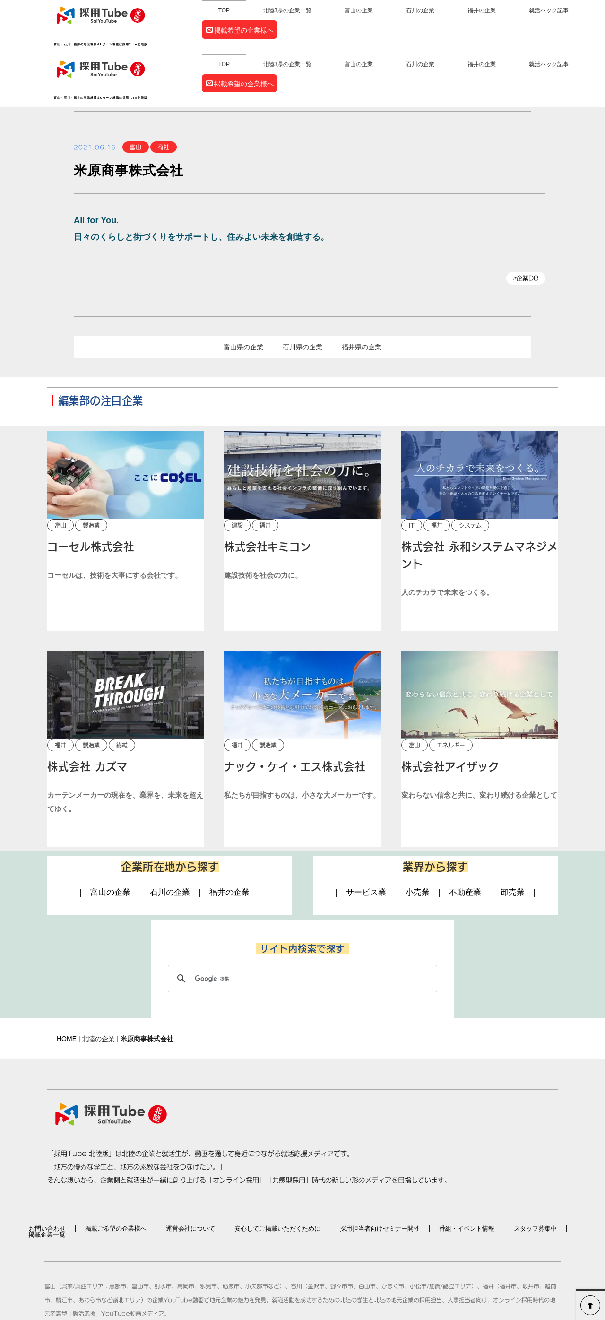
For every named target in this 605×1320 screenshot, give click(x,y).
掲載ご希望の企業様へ (116, 1176)
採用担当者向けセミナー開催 (380, 1176)
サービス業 (366, 841)
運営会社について (190, 1176)
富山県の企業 (243, 294)
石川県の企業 (302, 294)
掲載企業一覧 (46, 1183)
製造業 (91, 473)
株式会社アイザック (450, 714)
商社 (163, 93)
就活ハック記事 (549, 10)
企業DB (527, 225)
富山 (136, 93)
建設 (237, 473)
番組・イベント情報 (466, 1176)
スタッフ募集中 (535, 1176)
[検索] (301, 926)
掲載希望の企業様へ (240, 30)
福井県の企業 (361, 294)
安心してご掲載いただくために (277, 1176)
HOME (67, 986)
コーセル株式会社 (90, 494)
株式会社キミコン (267, 494)
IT (412, 473)
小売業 (418, 841)
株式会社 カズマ (87, 714)
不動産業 (465, 841)
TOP (224, 10)
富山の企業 (359, 10)
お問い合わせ (47, 1176)
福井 (265, 473)
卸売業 (513, 841)
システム (470, 473)
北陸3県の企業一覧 (287, 10)
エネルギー (451, 693)
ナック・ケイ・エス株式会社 (294, 714)
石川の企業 (420, 10)
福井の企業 (481, 10)
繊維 (122, 693)
